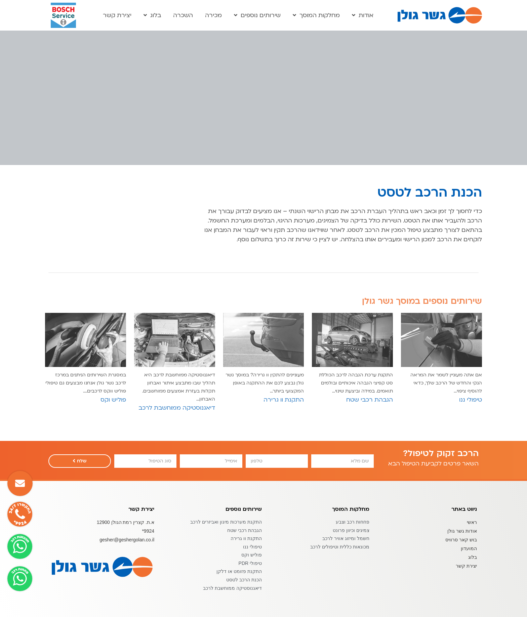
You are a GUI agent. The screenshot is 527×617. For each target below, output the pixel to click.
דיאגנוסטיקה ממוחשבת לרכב (232, 588)
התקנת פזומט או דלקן (239, 571)
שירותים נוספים (257, 15)
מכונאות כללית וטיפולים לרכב (339, 546)
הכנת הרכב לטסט (244, 579)
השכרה (183, 15)
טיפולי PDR (250, 563)
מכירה (213, 15)
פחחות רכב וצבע (352, 522)
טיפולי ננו (252, 546)
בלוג (152, 15)
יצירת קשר (117, 15)
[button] (20, 483)
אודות (362, 15)
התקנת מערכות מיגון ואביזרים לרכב (226, 522)
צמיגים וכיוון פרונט (351, 530)
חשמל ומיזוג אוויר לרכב (345, 538)
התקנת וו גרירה (246, 538)
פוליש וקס (251, 555)
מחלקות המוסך (316, 15)
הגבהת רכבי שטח (244, 530)
